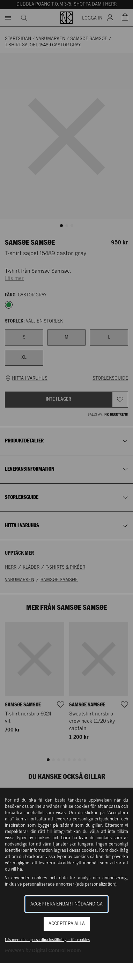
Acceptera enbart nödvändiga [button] (66, 904)
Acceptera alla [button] (67, 924)
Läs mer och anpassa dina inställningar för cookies (47, 939)
